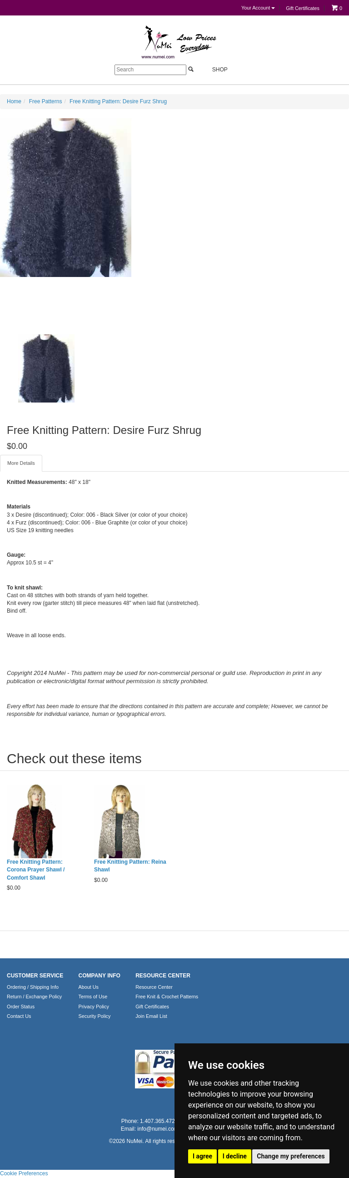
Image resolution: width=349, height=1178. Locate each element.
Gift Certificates (302, 8)
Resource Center (154, 987)
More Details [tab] (21, 463)
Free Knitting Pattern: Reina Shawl (130, 866)
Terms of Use (93, 996)
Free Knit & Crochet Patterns (166, 996)
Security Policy (95, 1016)
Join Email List (151, 1016)
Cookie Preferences (24, 1173)
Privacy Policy (94, 1006)
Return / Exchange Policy (34, 996)
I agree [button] (202, 1156)
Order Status (21, 1006)
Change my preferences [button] (290, 1156)
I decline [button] (235, 1156)
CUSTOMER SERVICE (35, 975)
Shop (215, 69)
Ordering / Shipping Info (33, 987)
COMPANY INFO (99, 975)
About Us (89, 987)
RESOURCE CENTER (162, 975)
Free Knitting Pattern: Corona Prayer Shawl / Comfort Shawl (36, 870)
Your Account (258, 7)
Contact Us (19, 1016)
